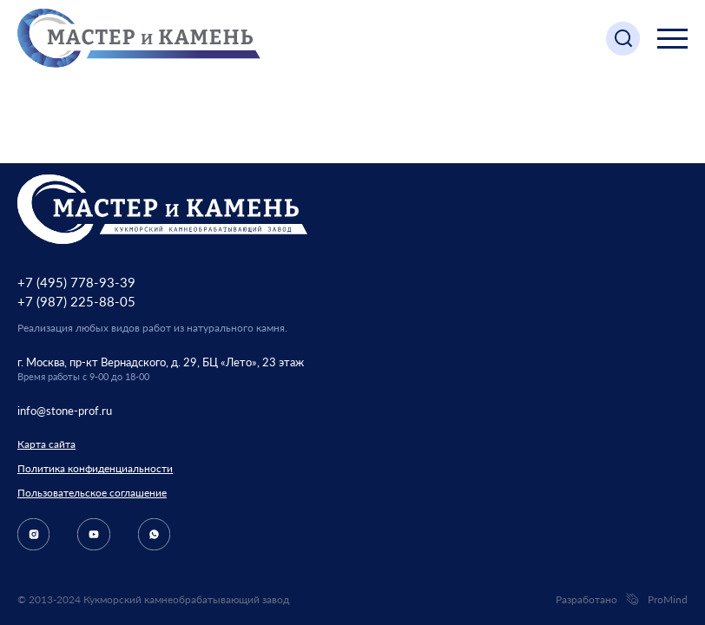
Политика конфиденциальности (95, 468)
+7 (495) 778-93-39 (76, 282)
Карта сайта (46, 444)
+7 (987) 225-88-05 (76, 301)
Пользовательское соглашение (92, 492)
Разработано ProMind (622, 600)
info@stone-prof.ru (64, 411)
